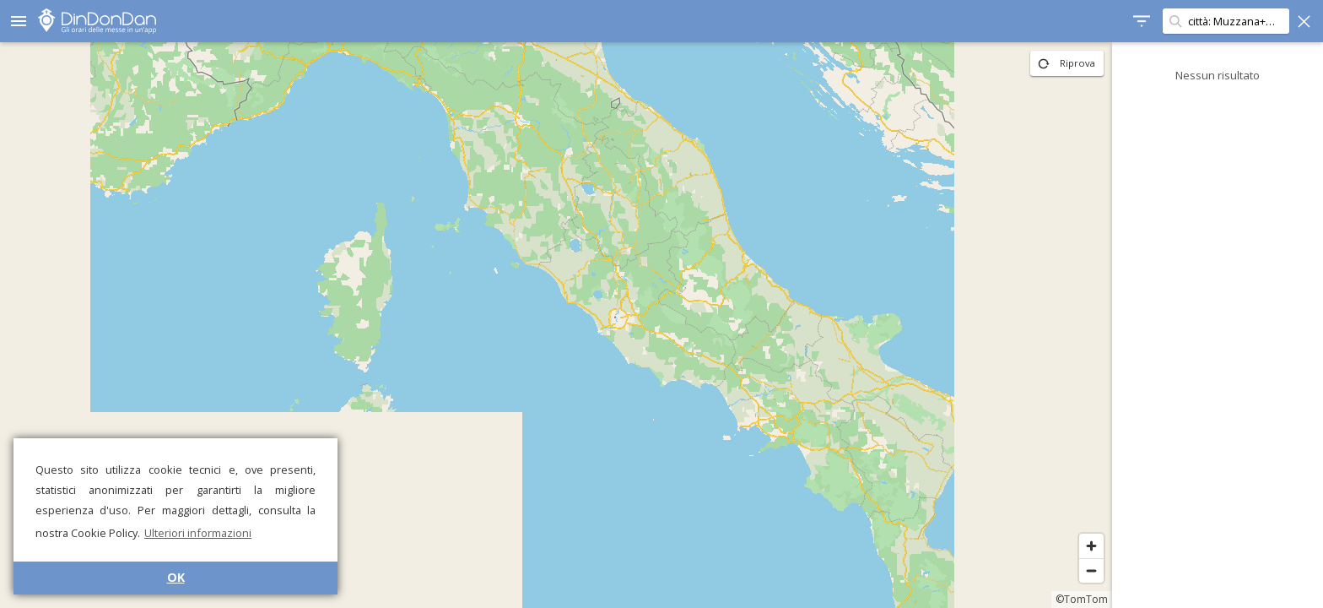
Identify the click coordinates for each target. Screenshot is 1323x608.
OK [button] (176, 577)
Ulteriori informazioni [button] (197, 532)
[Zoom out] (1091, 570)
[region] (556, 325)
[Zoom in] (1091, 546)
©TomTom (1082, 599)
